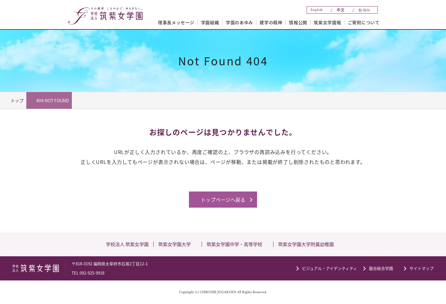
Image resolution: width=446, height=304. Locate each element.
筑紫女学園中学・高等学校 (234, 244)
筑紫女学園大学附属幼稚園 (306, 244)
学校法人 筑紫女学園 (127, 244)
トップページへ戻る (223, 199)
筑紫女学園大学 (174, 244)
